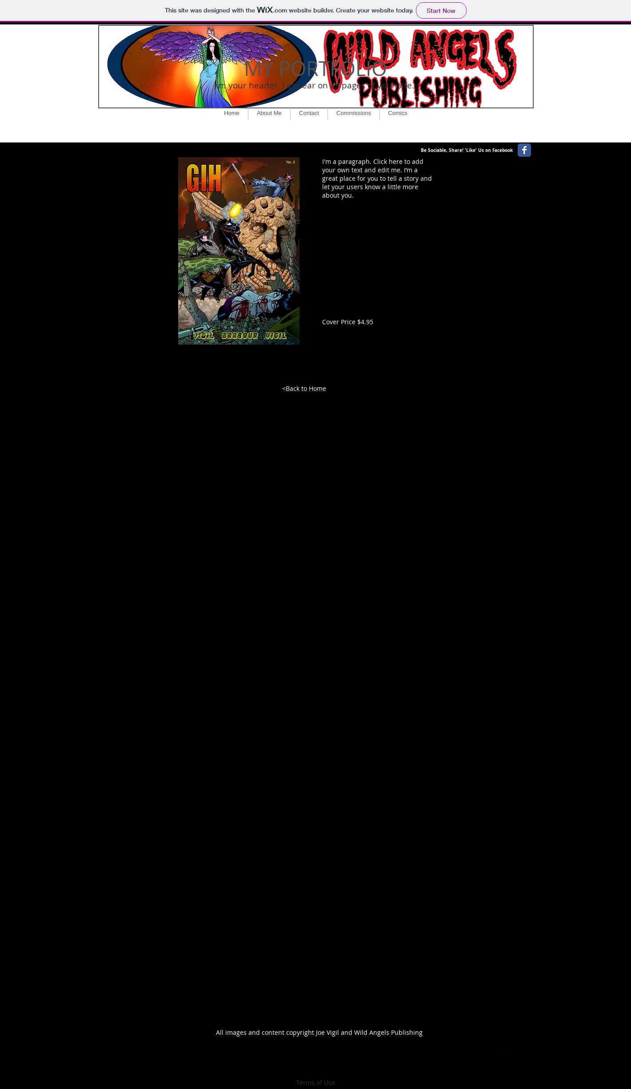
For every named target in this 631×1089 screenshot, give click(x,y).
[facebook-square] (506, 1054)
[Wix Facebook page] (524, 150)
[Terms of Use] (315, 1082)
